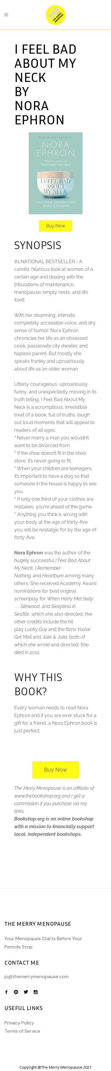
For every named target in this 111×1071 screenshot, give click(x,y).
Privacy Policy (19, 1023)
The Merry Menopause (61, 1067)
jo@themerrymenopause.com (36, 976)
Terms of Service (22, 1031)
